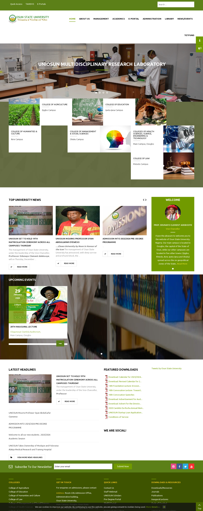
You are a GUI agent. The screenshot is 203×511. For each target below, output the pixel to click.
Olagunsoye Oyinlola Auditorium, (25, 305)
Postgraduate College (114, 484)
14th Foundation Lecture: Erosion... (125, 359)
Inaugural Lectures (159, 472)
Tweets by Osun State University (166, 341)
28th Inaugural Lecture (23, 300)
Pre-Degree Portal (112, 472)
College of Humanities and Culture (24, 468)
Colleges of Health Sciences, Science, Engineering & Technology (145, 134)
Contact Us (109, 461)
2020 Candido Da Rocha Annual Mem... (126, 381)
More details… (153, 507)
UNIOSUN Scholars (112, 468)
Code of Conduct (159, 476)
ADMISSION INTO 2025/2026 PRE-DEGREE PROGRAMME (28, 399)
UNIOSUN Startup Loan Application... (126, 385)
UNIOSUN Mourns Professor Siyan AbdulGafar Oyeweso (30, 388)
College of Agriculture (54, 104)
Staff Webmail (110, 465)
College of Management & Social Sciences (85, 133)
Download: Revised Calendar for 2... (125, 354)
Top (199, 506)
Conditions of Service (118, 390)
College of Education (115, 104)
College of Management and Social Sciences (29, 476)
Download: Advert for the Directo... (125, 377)
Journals (155, 465)
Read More (182, 237)
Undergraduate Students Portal (118, 480)
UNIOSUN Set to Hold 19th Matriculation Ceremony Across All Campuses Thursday (29, 215)
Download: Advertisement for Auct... (125, 372)
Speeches (155, 480)
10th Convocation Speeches (121, 368)
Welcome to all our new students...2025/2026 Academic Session (29, 410)
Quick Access (16, 4)
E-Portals (41, 4)
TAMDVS (30, 4)
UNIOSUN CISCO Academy (163, 484)
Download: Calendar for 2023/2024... (125, 350)
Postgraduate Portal (48, 4)
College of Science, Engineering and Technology (25, 486)
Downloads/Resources (161, 461)
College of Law (19, 131)
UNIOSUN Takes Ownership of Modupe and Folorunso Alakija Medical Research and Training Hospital (34, 421)
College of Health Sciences (21, 480)
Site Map (108, 487)
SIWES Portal (110, 476)
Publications (157, 468)
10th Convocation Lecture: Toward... (125, 363)
